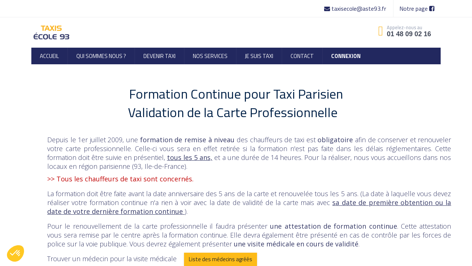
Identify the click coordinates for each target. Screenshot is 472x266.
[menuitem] (49, 56)
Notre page (416, 8)
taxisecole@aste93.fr (356, 8)
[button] (15, 253)
